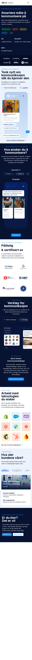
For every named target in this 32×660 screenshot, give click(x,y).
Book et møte (18, 534)
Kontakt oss (16, 235)
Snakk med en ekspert (16, 379)
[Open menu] (28, 3)
